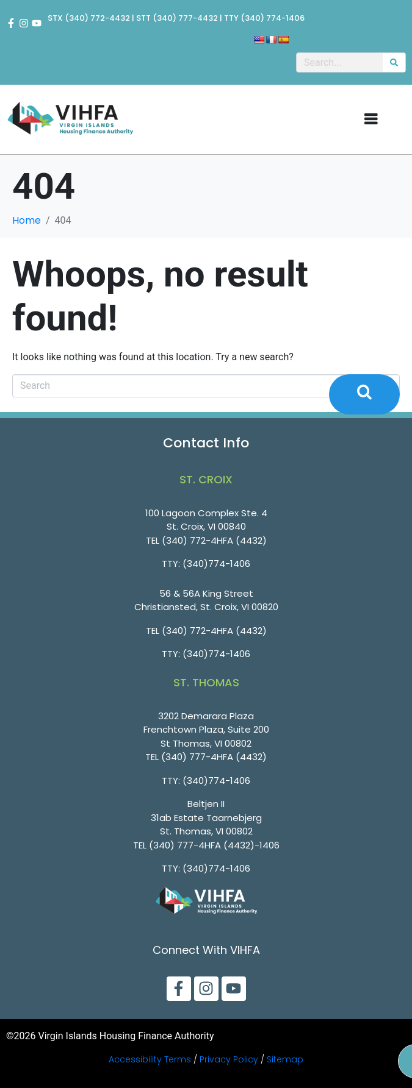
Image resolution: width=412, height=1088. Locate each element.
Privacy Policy (229, 1059)
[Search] (394, 62)
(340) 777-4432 (185, 18)
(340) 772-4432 (97, 18)
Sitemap (285, 1059)
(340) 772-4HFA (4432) (214, 540)
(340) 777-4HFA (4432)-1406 (214, 845)
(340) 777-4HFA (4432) (214, 756)
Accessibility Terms (150, 1059)
